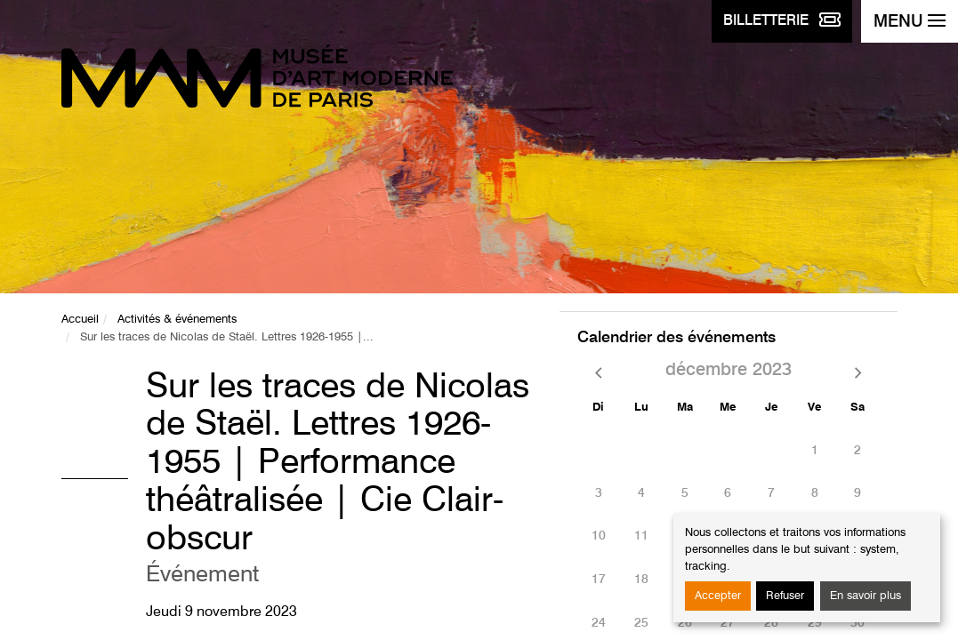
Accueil (80, 319)
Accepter (718, 596)
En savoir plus (865, 596)
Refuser (785, 596)
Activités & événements (177, 319)
